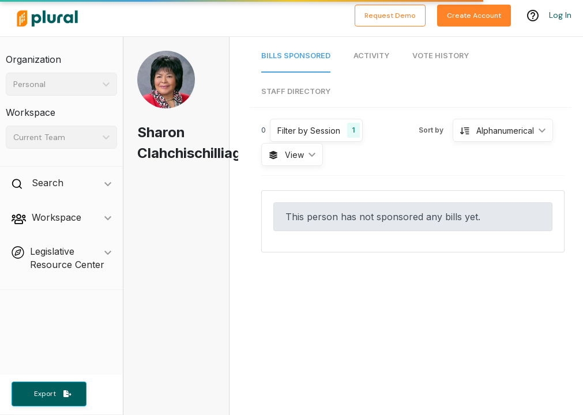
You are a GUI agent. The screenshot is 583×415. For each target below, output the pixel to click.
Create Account (474, 15)
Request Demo (390, 15)
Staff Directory (295, 91)
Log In (560, 15)
